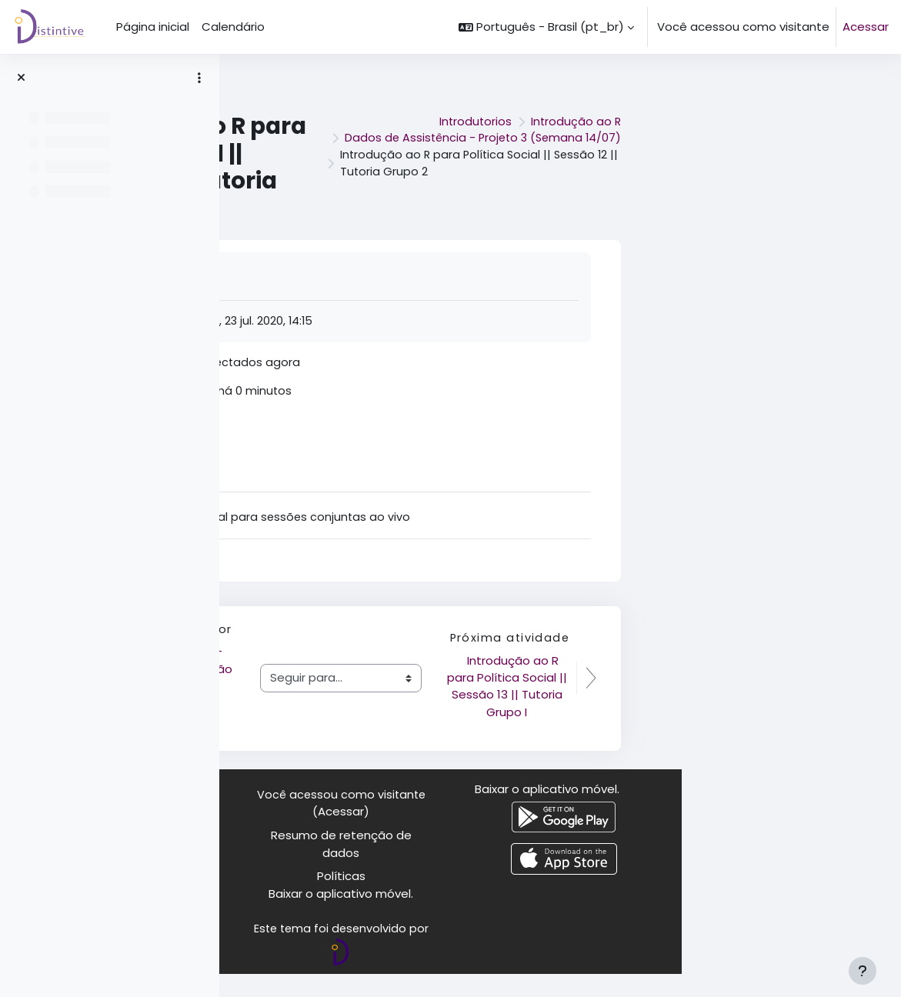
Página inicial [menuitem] (152, 26)
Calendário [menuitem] (233, 26)
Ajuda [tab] (340, 480)
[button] (546, 27)
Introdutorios (692, 112)
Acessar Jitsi (356, 433)
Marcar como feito (377, 275)
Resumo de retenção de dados (560, 865)
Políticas (560, 898)
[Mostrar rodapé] (862, 971)
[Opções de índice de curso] (199, 78)
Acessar (866, 26)
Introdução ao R (794, 112)
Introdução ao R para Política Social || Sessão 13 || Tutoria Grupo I (726, 699)
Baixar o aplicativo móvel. (561, 916)
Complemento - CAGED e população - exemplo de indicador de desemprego (397, 708)
